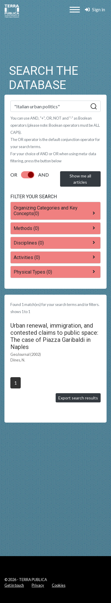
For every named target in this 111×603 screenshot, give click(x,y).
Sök (94, 106)
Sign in (95, 9)
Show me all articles (80, 179)
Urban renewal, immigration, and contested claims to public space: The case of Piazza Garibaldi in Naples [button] (54, 336)
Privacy (38, 585)
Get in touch (14, 585)
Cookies (58, 585)
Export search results (78, 397)
